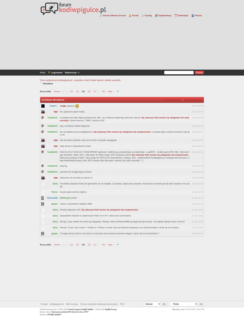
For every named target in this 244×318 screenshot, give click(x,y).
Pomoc (198, 15)
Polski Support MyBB (77, 309)
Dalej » (111, 91)
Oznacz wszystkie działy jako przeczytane (99, 304)
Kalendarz (183, 15)
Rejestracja (71, 72)
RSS (122, 304)
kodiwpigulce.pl (57, 304)
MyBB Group (111, 309)
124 (77, 91)
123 (71, 91)
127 (95, 91)
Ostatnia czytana (174, 100)
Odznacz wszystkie (193, 100)
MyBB (90, 309)
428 (103, 91)
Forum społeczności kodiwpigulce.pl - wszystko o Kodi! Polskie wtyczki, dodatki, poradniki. (80, 80)
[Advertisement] (122, 42)
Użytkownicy (165, 15)
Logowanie (57, 72)
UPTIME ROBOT (54, 315)
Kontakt (44, 304)
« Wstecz (56, 91)
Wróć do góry (72, 304)
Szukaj (148, 15)
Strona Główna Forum (114, 15)
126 (88, 91)
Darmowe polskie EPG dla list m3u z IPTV (70, 312)
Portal (135, 15)
